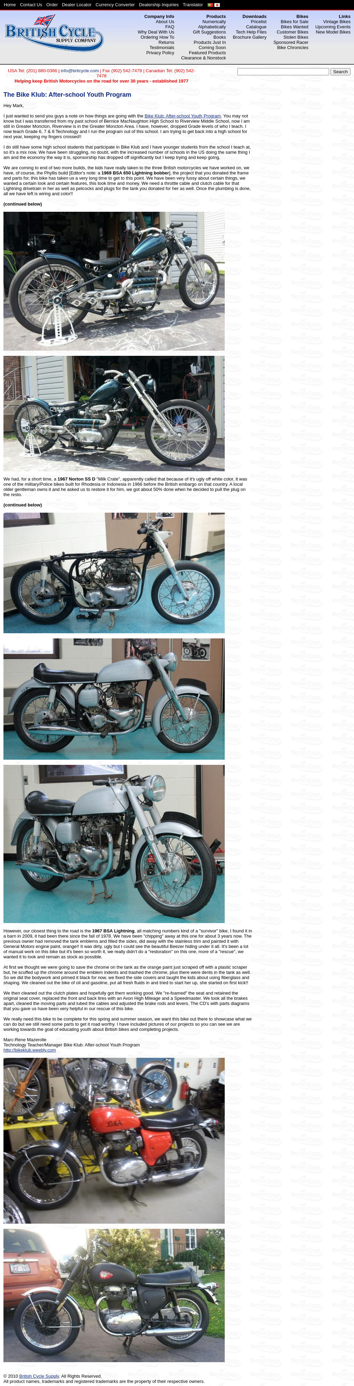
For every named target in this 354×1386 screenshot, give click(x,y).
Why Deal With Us (156, 32)
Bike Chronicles (292, 47)
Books (219, 37)
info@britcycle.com (80, 70)
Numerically (214, 21)
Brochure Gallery (250, 37)
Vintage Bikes (337, 21)
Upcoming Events (333, 26)
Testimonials (162, 47)
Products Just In (210, 42)
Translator (193, 4)
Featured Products (207, 52)
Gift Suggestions (209, 32)
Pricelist (259, 21)
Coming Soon (212, 47)
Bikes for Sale (294, 21)
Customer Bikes (292, 32)
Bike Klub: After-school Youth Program (183, 115)
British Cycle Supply (39, 1376)
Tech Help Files (251, 32)
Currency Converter (115, 4)
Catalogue (256, 26)
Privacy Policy (160, 52)
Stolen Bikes (295, 37)
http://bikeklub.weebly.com (29, 1050)
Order (52, 4)
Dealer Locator (76, 4)
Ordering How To (157, 37)
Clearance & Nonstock (203, 57)
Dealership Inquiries (159, 4)
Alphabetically (212, 26)
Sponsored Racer (290, 42)
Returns (167, 42)
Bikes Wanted (294, 26)
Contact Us (31, 4)
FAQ (169, 26)
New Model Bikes (333, 32)
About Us (165, 21)
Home (10, 4)
